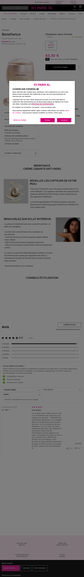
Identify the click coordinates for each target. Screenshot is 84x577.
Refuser (47, 120)
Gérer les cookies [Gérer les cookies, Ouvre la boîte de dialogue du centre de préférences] (19, 120)
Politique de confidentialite (43, 104)
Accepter (64, 120)
